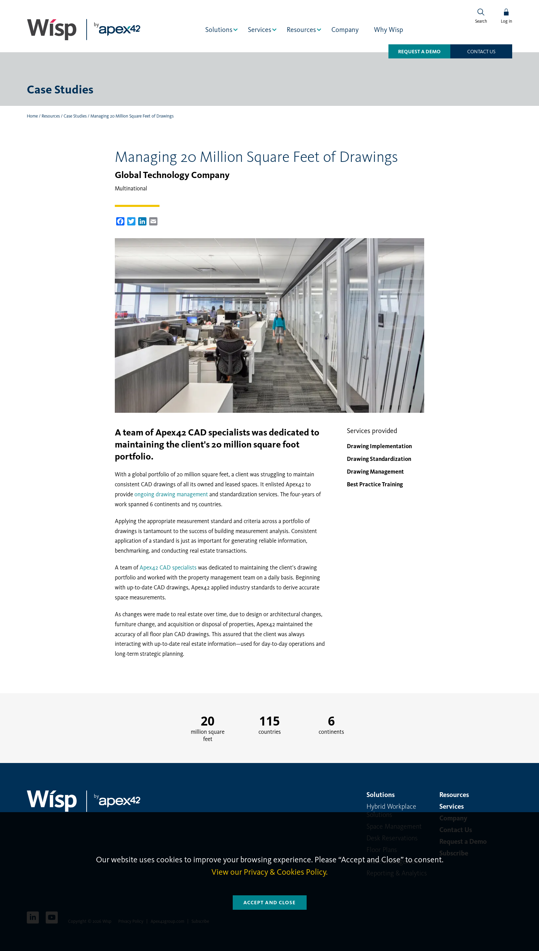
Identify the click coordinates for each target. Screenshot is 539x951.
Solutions (218, 29)
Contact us (481, 51)
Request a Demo (419, 51)
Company (345, 29)
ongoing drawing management (171, 494)
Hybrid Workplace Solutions (391, 810)
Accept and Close (269, 902)
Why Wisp (388, 29)
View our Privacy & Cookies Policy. (269, 872)
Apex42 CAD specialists (168, 567)
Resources (301, 29)
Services (259, 29)
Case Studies (75, 116)
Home (32, 116)
